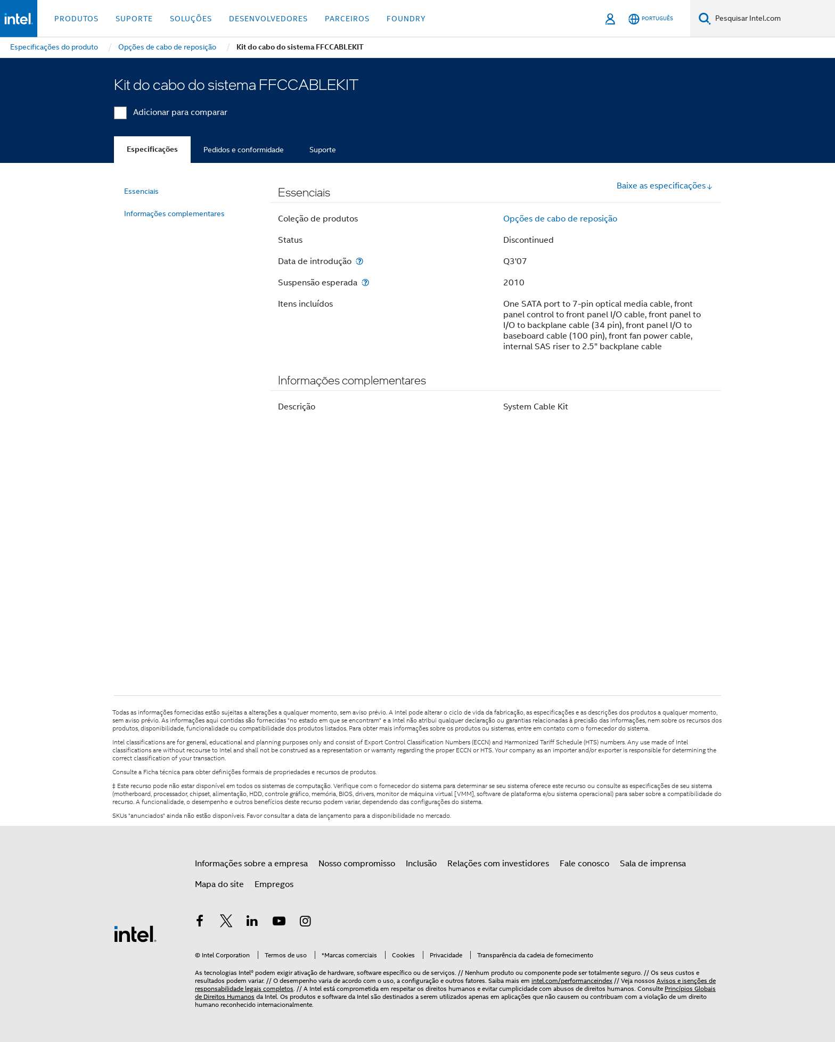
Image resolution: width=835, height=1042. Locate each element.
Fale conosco (584, 863)
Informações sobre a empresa (251, 863)
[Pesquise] (705, 18)
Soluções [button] (191, 18)
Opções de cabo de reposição (560, 219)
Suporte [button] (134, 18)
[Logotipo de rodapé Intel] (135, 933)
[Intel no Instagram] (305, 922)
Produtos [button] (76, 18)
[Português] (651, 19)
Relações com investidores (498, 863)
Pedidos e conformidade (243, 149)
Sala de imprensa (653, 863)
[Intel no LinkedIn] (252, 922)
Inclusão (421, 863)
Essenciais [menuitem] (141, 191)
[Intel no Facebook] (200, 922)
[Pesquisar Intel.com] (773, 19)
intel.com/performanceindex (571, 980)
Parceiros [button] (347, 18)
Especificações (152, 149)
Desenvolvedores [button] (268, 18)
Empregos (274, 884)
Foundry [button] (406, 18)
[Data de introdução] (359, 261)
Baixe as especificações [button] (665, 185)
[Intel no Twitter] (226, 922)
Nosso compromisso (356, 863)
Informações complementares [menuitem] (174, 213)
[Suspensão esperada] (365, 282)
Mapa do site (219, 884)
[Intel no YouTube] (279, 922)
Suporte (322, 149)
